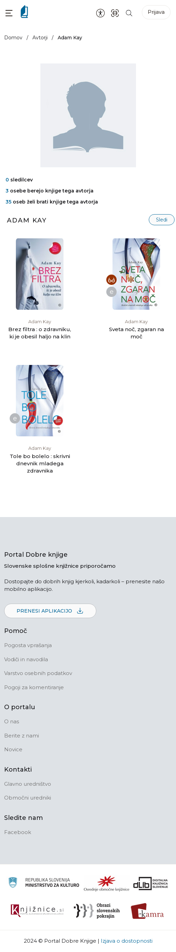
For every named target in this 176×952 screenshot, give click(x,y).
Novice (13, 749)
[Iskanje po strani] (129, 12)
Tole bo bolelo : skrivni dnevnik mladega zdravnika (40, 463)
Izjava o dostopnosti (127, 941)
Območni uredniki (27, 797)
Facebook (17, 832)
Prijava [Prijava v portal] (156, 12)
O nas (11, 721)
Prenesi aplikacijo (50, 611)
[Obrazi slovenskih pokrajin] (96, 911)
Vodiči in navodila (26, 659)
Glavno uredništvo (27, 784)
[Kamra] (147, 911)
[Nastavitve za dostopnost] (100, 12)
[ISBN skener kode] (115, 12)
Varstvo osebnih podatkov (38, 673)
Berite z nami (21, 735)
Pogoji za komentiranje (34, 687)
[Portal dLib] (151, 883)
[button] (9, 13)
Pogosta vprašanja (28, 645)
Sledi (161, 220)
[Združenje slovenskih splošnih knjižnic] (37, 911)
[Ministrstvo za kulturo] (43, 883)
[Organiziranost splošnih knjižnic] (107, 883)
